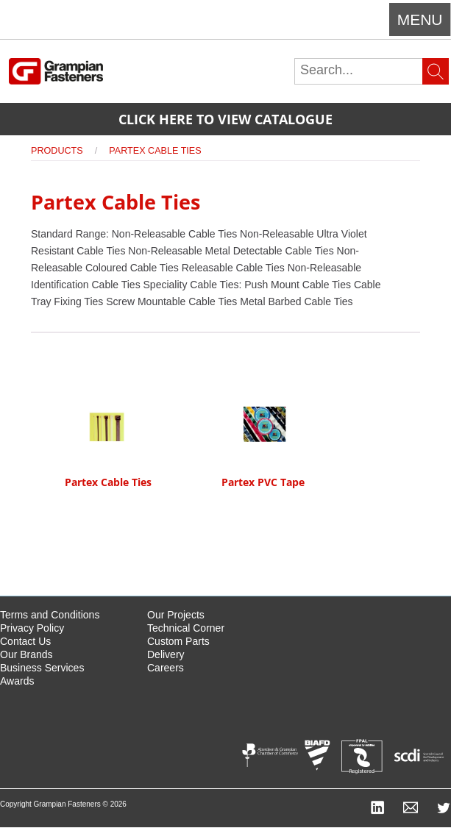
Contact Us (25, 641)
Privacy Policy (32, 628)
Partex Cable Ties (155, 151)
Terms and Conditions (49, 615)
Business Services (42, 668)
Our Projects (176, 615)
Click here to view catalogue (225, 119)
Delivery (166, 654)
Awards (17, 681)
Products (57, 151)
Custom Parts (178, 641)
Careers (165, 668)
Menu (420, 19)
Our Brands (26, 654)
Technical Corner (185, 628)
